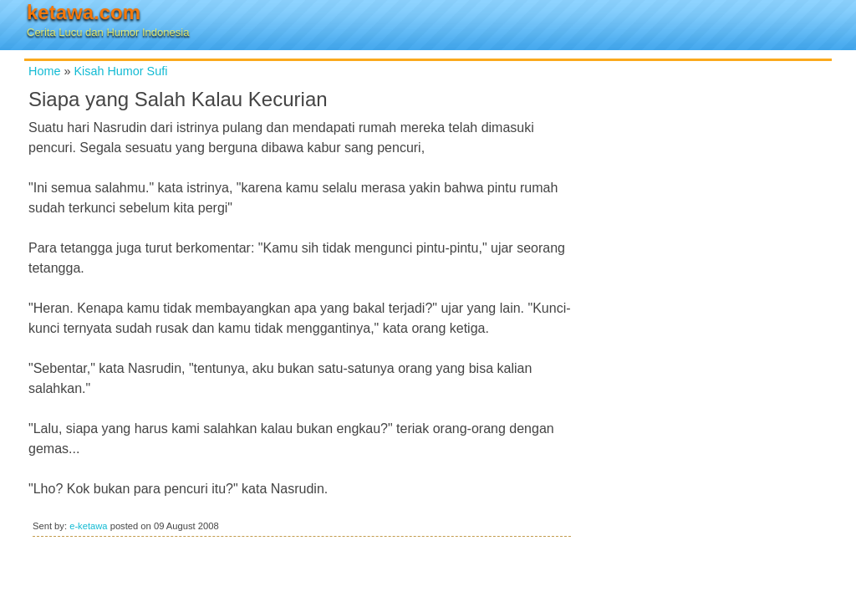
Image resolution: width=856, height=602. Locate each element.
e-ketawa (88, 526)
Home (44, 71)
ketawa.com (83, 12)
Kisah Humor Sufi (120, 71)
